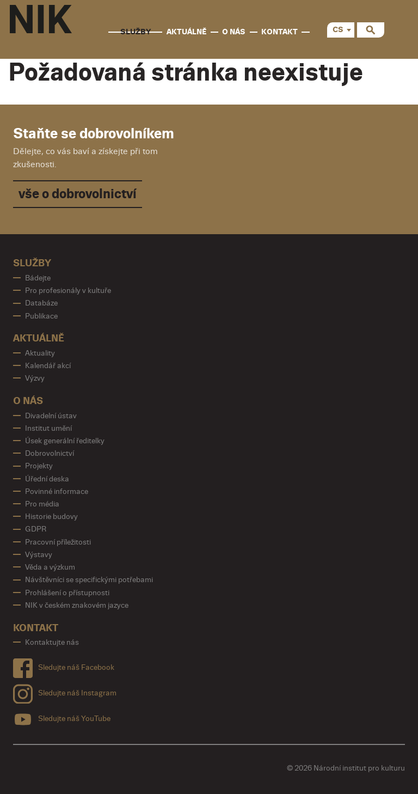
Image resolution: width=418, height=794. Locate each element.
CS (338, 29)
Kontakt (279, 31)
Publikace (41, 316)
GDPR (35, 529)
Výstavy (38, 554)
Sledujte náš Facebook (63, 665)
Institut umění (48, 428)
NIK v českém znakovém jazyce (76, 605)
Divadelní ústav (51, 415)
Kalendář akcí (48, 365)
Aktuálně (187, 31)
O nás (233, 31)
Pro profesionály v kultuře (68, 290)
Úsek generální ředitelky (64, 440)
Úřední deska (47, 479)
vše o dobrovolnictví (78, 194)
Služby (135, 31)
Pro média (42, 504)
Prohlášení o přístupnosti (67, 592)
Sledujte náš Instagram (64, 691)
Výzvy (35, 378)
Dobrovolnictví (49, 453)
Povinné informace (56, 491)
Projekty (39, 466)
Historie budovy (51, 516)
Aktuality (40, 353)
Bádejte (38, 278)
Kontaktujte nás (52, 642)
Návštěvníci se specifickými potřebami (89, 579)
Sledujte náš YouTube (61, 717)
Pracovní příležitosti (58, 542)
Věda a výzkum (50, 567)
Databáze (41, 303)
